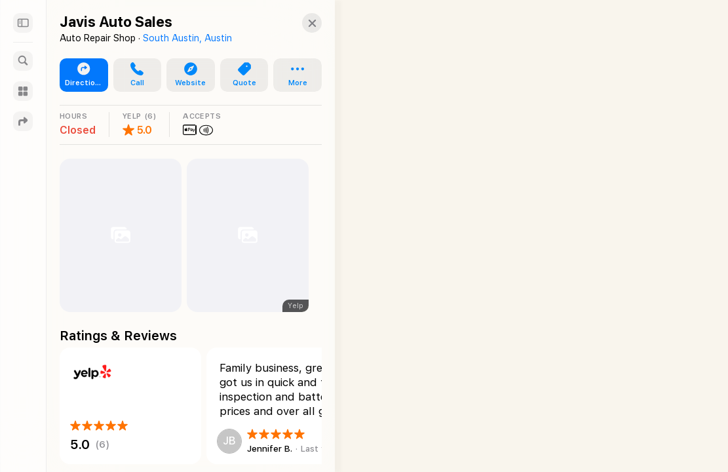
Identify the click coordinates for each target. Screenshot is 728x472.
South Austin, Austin (187, 38)
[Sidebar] (23, 23)
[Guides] (23, 91)
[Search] (23, 61)
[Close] (299, 23)
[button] (134, 75)
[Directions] (23, 121)
